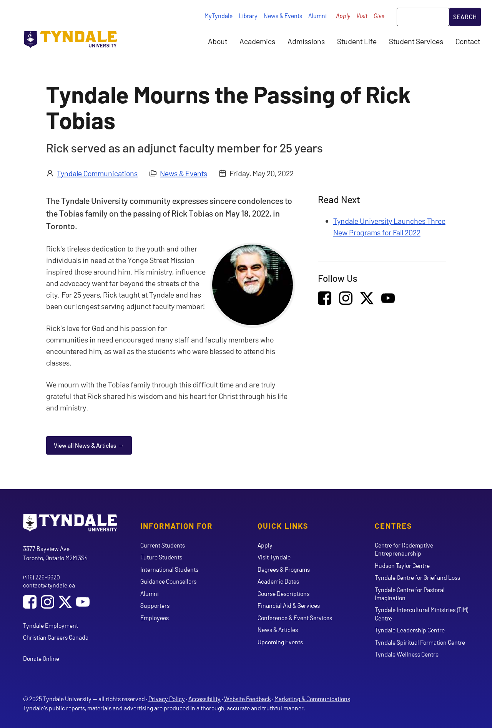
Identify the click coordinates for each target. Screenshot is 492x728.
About (217, 41)
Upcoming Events (280, 641)
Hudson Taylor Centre (402, 565)
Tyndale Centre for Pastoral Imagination (410, 593)
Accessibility (204, 698)
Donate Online (41, 658)
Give (379, 15)
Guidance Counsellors (168, 581)
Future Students (161, 557)
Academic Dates (278, 581)
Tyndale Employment (50, 625)
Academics (257, 41)
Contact (467, 41)
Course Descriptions (283, 593)
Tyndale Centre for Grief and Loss (417, 577)
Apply (343, 15)
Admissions (306, 41)
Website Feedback (247, 698)
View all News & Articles (85, 445)
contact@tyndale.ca (49, 585)
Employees (154, 617)
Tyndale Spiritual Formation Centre (420, 642)
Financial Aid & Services (289, 605)
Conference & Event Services (295, 617)
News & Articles (278, 629)
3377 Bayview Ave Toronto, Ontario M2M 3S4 (55, 553)
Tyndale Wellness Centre (407, 654)
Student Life (357, 41)
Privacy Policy (166, 698)
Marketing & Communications (312, 698)
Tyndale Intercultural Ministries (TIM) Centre (422, 613)
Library (248, 15)
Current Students (162, 545)
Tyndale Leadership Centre (410, 630)
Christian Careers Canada (55, 637)
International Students (169, 569)
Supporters (155, 605)
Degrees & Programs (284, 569)
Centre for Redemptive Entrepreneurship (404, 549)
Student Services (416, 41)
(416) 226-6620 (41, 577)
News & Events (283, 15)
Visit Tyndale (274, 557)
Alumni (317, 15)
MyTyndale (218, 15)
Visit (361, 15)
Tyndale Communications (97, 173)
